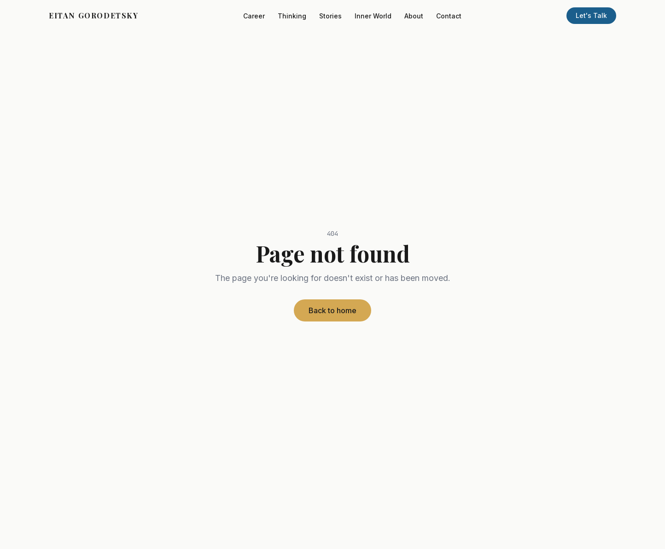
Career (254, 16)
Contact (448, 16)
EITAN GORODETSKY (94, 15)
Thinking (292, 16)
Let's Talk (591, 15)
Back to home (332, 310)
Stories (330, 16)
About (413, 16)
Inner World (373, 16)
